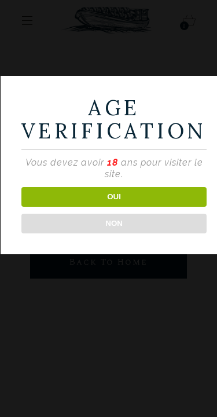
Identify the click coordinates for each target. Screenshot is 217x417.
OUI (114, 196)
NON (114, 223)
